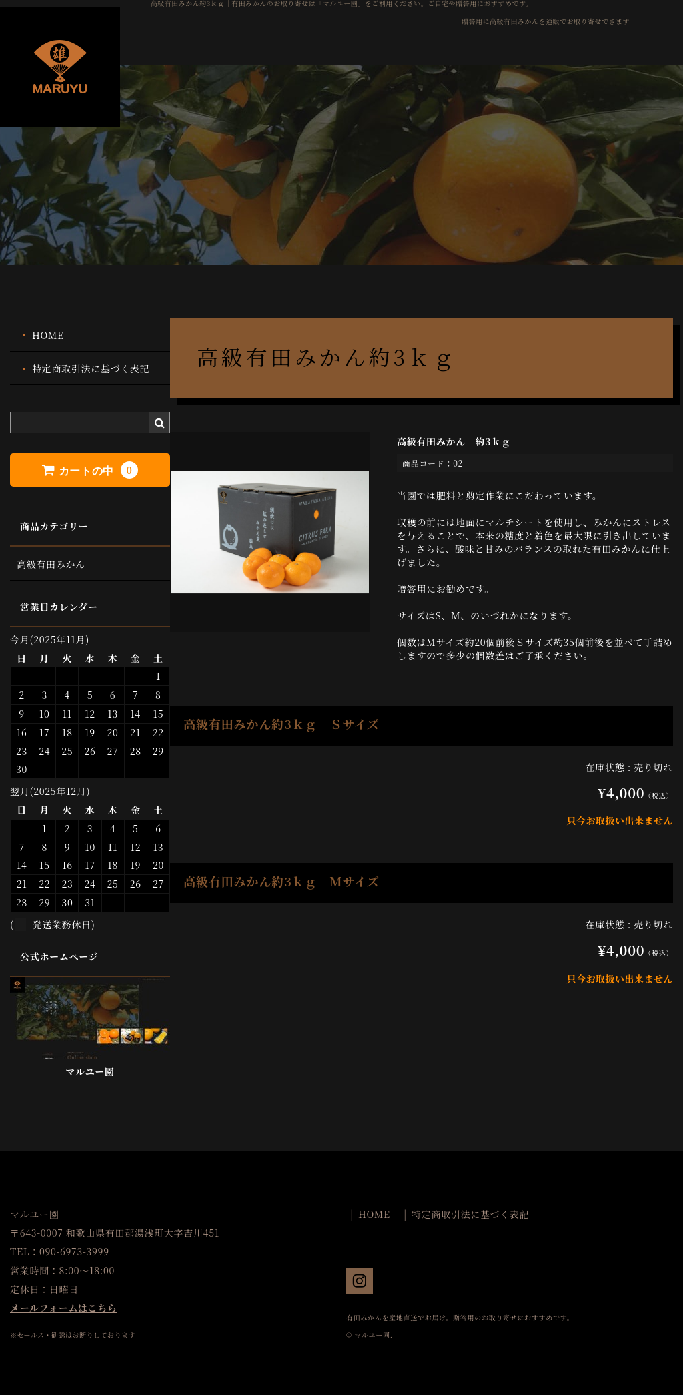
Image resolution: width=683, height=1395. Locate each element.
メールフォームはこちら (63, 1307)
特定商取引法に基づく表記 (90, 368)
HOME (48, 335)
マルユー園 (90, 1071)
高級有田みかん (51, 564)
